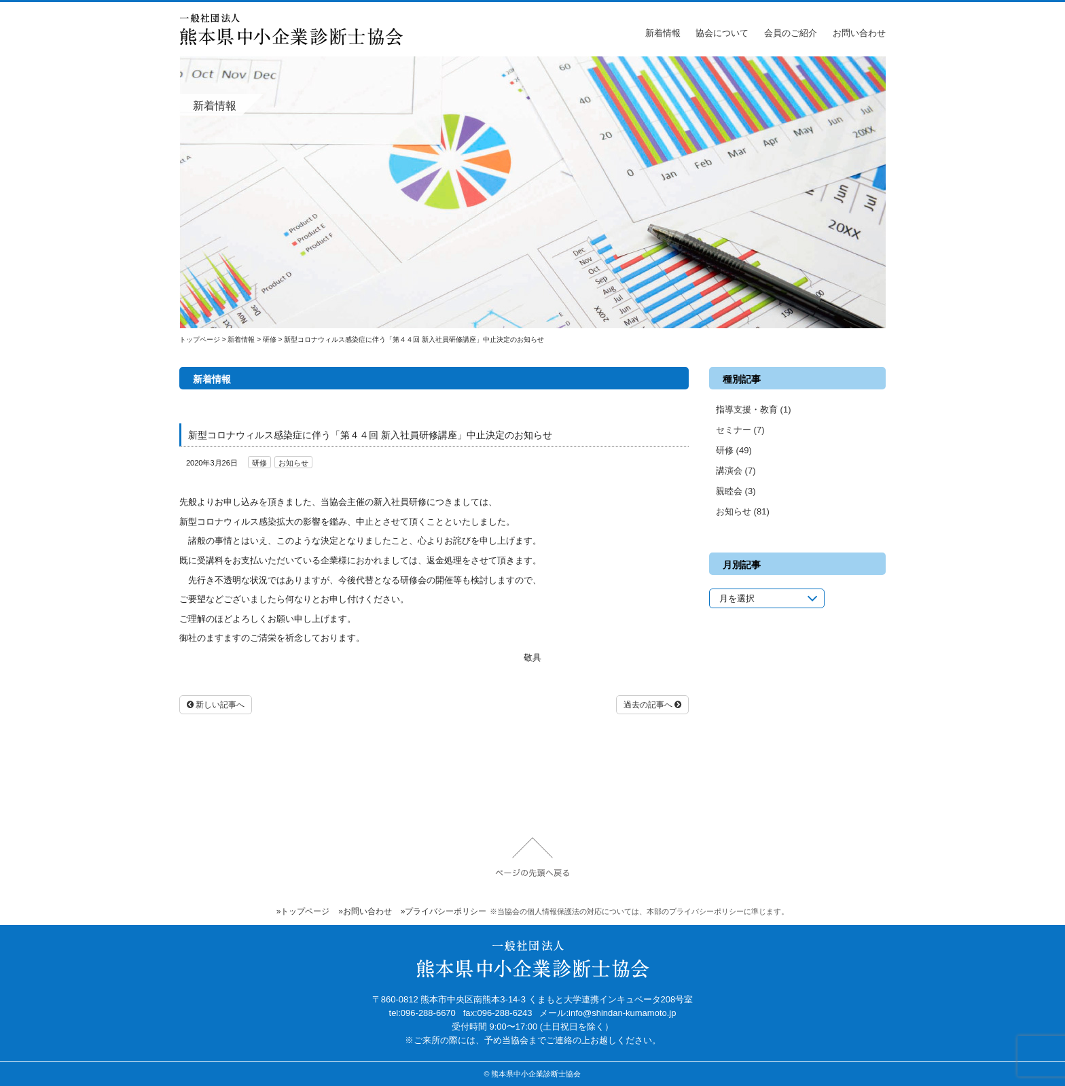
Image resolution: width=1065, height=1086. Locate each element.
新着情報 (663, 33)
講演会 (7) (736, 471)
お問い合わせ (859, 33)
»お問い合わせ (365, 911)
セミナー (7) (740, 430)
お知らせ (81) (743, 511)
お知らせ (293, 463)
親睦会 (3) (736, 491)
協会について (722, 33)
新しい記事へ (216, 705)
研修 (259, 463)
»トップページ (303, 911)
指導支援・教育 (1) (753, 409)
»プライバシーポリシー (444, 911)
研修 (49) (734, 450)
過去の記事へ (652, 705)
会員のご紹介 (790, 33)
